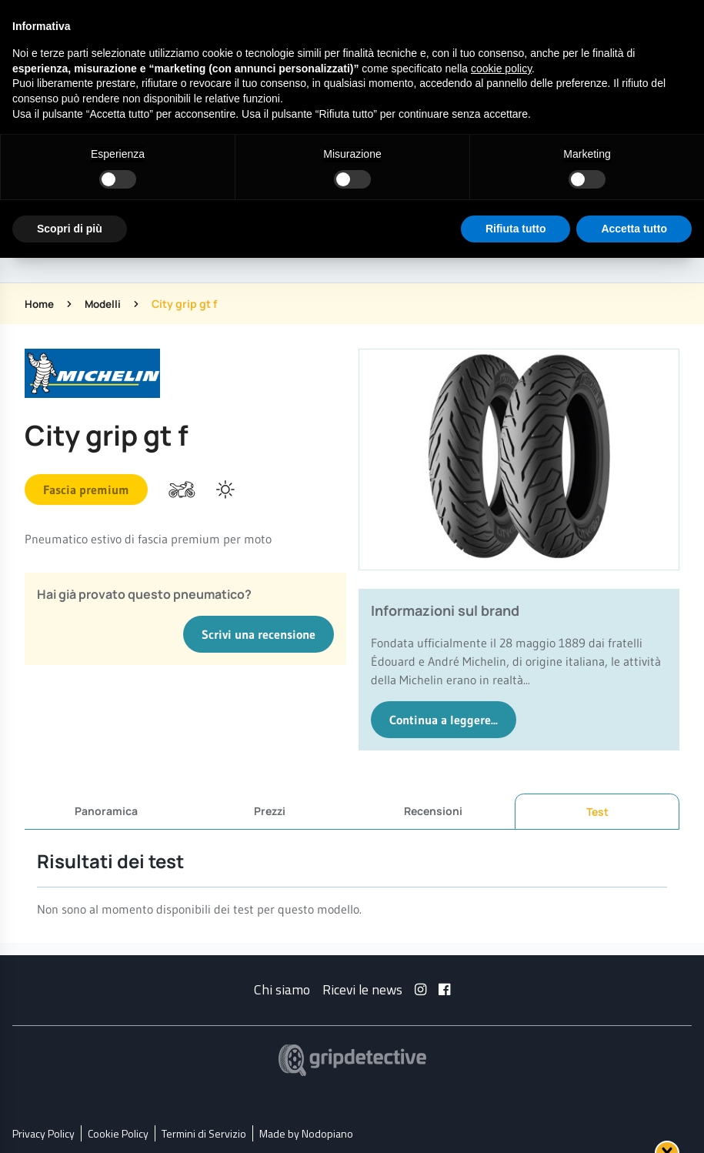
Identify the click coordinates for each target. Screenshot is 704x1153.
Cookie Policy (118, 1133)
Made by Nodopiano (306, 1133)
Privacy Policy (43, 1133)
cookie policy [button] (501, 68)
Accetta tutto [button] (634, 228)
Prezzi (269, 811)
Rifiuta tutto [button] (515, 228)
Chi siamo (282, 988)
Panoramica (106, 811)
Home (40, 303)
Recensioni (433, 811)
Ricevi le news (362, 988)
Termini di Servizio (204, 1133)
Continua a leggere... (443, 719)
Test (597, 811)
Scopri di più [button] (69, 228)
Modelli (105, 303)
